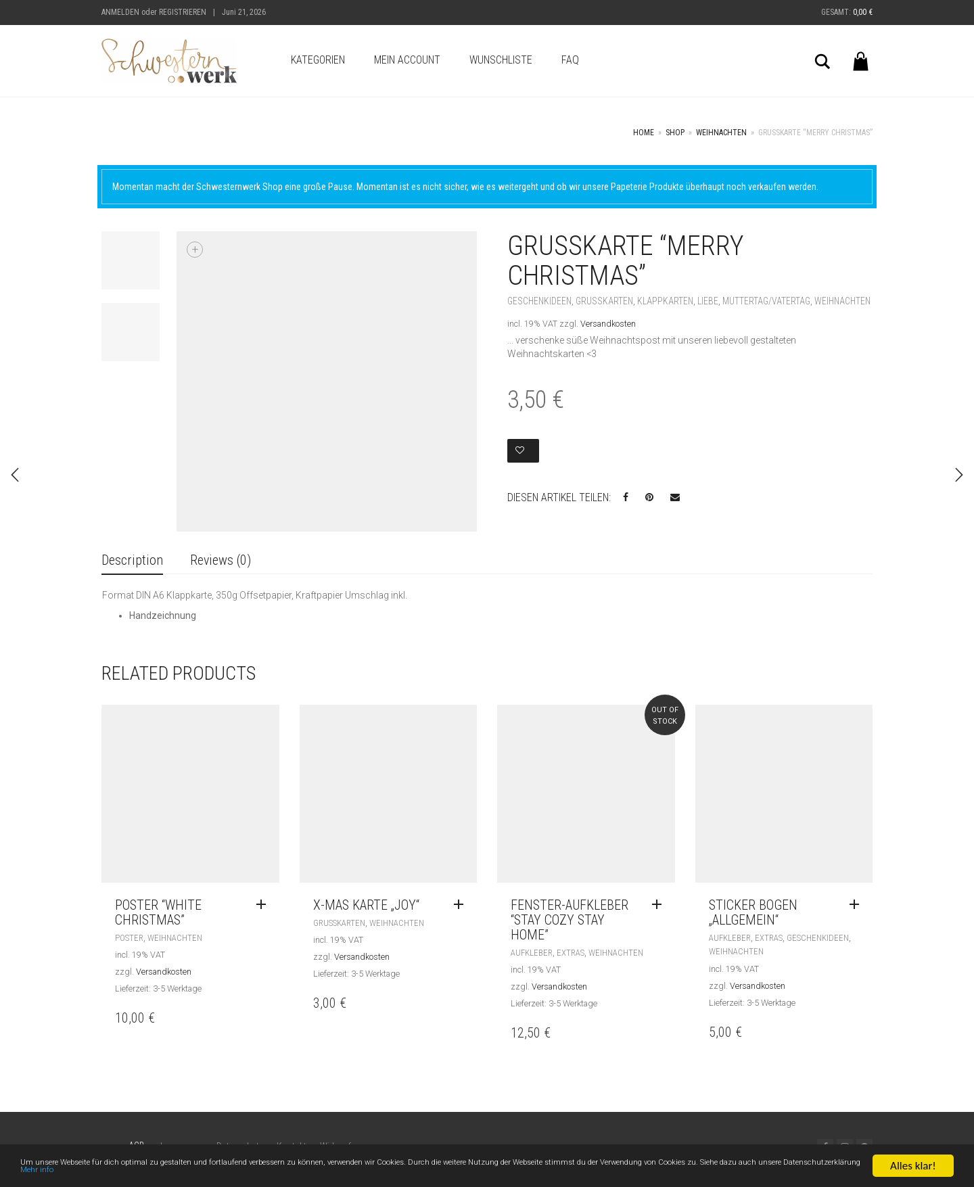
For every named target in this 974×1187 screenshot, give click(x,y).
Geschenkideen (539, 301)
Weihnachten (721, 132)
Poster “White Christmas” (158, 912)
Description (132, 560)
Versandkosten (608, 324)
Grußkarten (604, 301)
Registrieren (182, 12)
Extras (570, 953)
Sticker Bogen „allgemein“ (753, 912)
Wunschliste (500, 59)
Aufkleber (532, 953)
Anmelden (120, 12)
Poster (129, 938)
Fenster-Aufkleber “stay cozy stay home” (569, 920)
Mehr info (422, 1175)
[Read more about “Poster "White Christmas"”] (264, 905)
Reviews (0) (220, 560)
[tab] (132, 561)
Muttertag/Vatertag (766, 301)
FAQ (570, 59)
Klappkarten (665, 301)
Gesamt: (847, 12)
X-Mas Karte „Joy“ (366, 905)
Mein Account (407, 59)
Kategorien (318, 59)
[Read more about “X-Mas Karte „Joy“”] (462, 905)
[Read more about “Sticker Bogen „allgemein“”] (858, 905)
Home (643, 132)
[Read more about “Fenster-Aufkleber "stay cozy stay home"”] (660, 905)
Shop (675, 132)
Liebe (707, 301)
